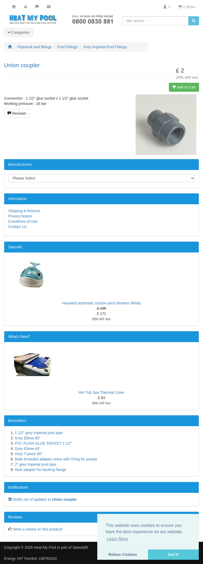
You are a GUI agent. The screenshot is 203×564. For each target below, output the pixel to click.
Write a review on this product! (38, 529)
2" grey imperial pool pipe (36, 464)
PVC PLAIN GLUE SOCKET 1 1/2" (43, 443)
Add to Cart (184, 87)
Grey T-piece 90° (29, 454)
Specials (15, 247)
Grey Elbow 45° (27, 448)
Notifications (18, 487)
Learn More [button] (117, 539)
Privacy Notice (20, 216)
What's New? (19, 336)
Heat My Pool (45, 547)
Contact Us (17, 227)
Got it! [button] (173, 554)
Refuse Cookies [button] (122, 554)
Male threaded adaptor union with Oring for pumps (56, 459)
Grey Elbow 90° (27, 438)
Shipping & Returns (24, 211)
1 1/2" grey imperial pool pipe (39, 433)
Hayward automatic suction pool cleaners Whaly (101, 303)
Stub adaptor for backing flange (40, 470)
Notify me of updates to (42, 499)
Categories (18, 32)
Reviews (16, 113)
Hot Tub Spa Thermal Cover (101, 392)
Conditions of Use (23, 221)
